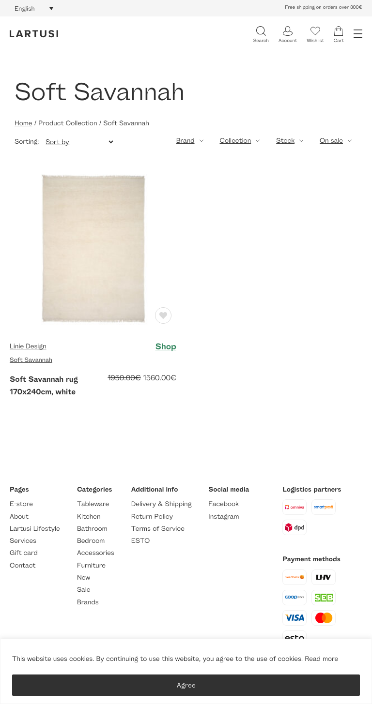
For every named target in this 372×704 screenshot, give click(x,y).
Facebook (223, 504)
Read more (321, 659)
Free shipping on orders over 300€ (323, 7)
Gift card (24, 553)
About (19, 516)
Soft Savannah (31, 359)
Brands (88, 602)
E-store (21, 504)
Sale (84, 589)
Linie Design (28, 346)
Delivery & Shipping (161, 504)
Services (23, 541)
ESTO (140, 541)
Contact (22, 565)
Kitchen (89, 516)
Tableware (93, 504)
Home (23, 123)
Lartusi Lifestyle (35, 528)
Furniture (91, 565)
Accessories (95, 553)
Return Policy (152, 516)
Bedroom (91, 541)
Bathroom (92, 528)
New (83, 577)
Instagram (223, 516)
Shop (165, 346)
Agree (186, 685)
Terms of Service (158, 528)
